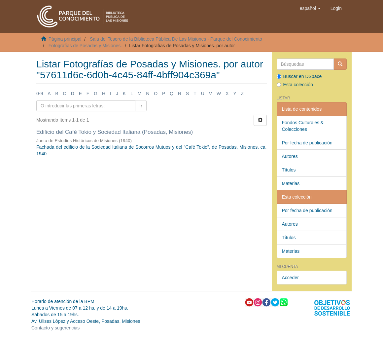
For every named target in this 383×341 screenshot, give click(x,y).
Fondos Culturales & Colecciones (303, 126)
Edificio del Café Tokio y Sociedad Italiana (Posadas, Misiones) (114, 132)
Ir (140, 105)
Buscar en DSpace (299, 76)
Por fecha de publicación (307, 142)
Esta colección (295, 84)
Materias (291, 183)
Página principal (65, 39)
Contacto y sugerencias (55, 327)
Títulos (289, 169)
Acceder (290, 277)
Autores (290, 156)
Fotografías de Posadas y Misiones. (85, 45)
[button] (310, 8)
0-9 (39, 93)
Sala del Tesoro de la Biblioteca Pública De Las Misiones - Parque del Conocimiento (176, 39)
